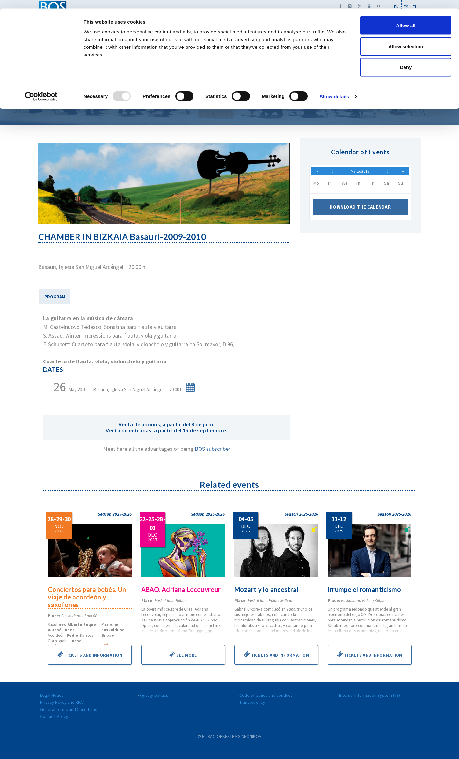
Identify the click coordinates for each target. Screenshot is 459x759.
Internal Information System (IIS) (369, 695)
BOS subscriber (212, 448)
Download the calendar (360, 210)
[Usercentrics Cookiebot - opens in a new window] (41, 88)
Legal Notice (52, 695)
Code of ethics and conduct (265, 695)
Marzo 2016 (360, 172)
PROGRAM (54, 297)
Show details (334, 88)
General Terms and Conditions (68, 709)
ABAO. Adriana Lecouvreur (181, 589)
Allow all (406, 16)
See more (183, 654)
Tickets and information (89, 654)
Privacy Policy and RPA (61, 702)
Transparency (252, 702)
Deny (406, 58)
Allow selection (405, 38)
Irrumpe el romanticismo (365, 589)
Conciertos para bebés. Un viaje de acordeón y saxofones (87, 596)
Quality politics (154, 695)
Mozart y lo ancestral (266, 589)
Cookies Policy (54, 716)
